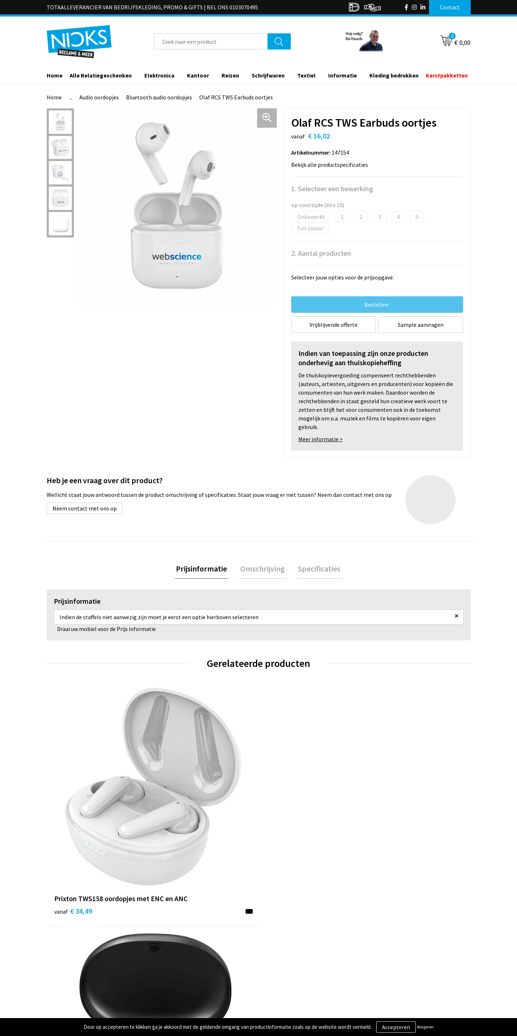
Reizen (230, 75)
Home (54, 75)
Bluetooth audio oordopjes (159, 97)
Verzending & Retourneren (299, 947)
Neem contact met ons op (84, 508)
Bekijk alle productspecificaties (331, 164)
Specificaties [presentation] (316, 569)
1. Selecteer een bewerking (332, 188)
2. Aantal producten (321, 253)
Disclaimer (385, 969)
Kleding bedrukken (394, 75)
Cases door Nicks (182, 958)
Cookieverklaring (393, 947)
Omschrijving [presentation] (262, 569)
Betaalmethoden (288, 958)
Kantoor (198, 75)
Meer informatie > (320, 439)
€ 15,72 (285, 815)
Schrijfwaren (268, 75)
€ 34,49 (73, 815)
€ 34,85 (391, 825)
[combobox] (211, 41)
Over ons (173, 936)
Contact (277, 936)
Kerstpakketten (447, 75)
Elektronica (159, 75)
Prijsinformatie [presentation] (203, 569)
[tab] (203, 569)
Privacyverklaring (393, 958)
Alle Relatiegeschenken (101, 75)
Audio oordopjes (99, 97)
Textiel (306, 75)
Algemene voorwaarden (401, 936)
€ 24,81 (179, 815)
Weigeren (425, 1027)
